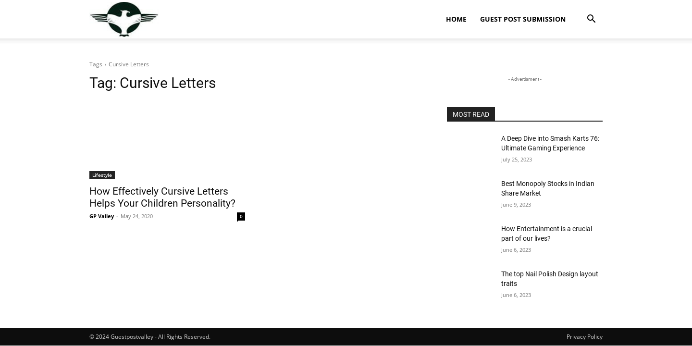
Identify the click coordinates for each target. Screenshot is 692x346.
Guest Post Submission (523, 19)
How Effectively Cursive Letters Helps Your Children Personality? (162, 197)
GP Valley (101, 216)
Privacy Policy (585, 337)
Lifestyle (102, 175)
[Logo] (124, 19)
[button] (591, 20)
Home (456, 19)
